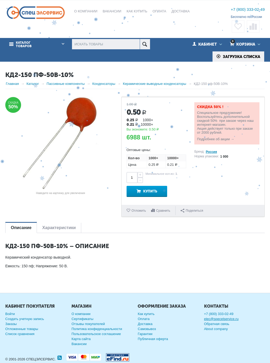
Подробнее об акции (213, 139)
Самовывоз (147, 329)
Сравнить (163, 210)
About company (216, 329)
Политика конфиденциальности (96, 329)
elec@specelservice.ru (221, 319)
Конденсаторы (103, 84)
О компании (80, 314)
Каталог (32, 84)
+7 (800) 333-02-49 (248, 9)
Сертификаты (82, 319)
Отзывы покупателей (88, 324)
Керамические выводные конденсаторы (154, 84)
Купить (150, 191)
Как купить (146, 314)
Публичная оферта (153, 339)
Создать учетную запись (24, 319)
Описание (21, 227)
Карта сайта (80, 339)
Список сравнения (20, 334)
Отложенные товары (21, 329)
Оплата (144, 319)
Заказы (11, 324)
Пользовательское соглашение (96, 334)
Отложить (139, 210)
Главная (12, 84)
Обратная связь (216, 324)
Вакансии (78, 344)
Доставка (145, 324)
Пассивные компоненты (66, 84)
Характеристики (59, 227)
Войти (10, 314)
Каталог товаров (24, 44)
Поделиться (192, 210)
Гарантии (145, 334)
